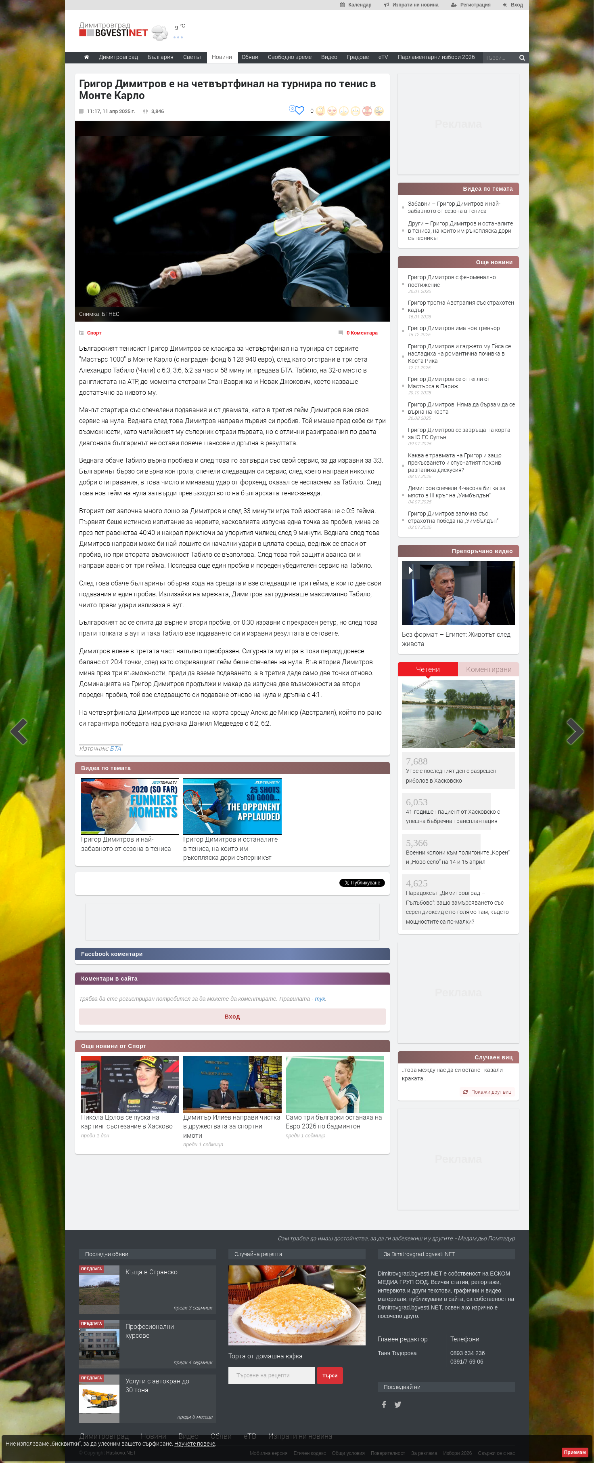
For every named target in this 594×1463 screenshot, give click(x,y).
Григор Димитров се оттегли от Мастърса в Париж (449, 382)
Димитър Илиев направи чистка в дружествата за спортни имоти (231, 1126)
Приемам (575, 1452)
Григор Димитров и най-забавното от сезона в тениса (126, 843)
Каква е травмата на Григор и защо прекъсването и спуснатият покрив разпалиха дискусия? (455, 462)
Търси (329, 1376)
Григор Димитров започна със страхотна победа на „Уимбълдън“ (453, 516)
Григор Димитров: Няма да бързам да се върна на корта (461, 407)
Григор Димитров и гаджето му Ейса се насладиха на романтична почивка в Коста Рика (459, 353)
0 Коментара (362, 332)
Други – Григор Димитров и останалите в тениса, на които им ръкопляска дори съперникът (460, 230)
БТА (115, 748)
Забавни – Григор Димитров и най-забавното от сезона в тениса (454, 207)
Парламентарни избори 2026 (436, 57)
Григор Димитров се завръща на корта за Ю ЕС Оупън (459, 433)
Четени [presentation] (428, 669)
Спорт (94, 332)
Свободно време (290, 57)
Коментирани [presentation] (489, 669)
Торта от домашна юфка (265, 1355)
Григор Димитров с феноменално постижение (452, 280)
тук (320, 999)
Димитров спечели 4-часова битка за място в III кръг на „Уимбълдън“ (457, 491)
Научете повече (194, 1443)
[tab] (428, 672)
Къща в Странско (151, 1271)
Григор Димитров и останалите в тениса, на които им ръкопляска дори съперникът (230, 848)
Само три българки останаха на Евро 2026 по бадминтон (334, 1121)
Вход (233, 1016)
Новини (222, 57)
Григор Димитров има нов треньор (454, 328)
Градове (358, 57)
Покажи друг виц (487, 1091)
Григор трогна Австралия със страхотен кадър (461, 306)
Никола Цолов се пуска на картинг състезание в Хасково (127, 1121)
